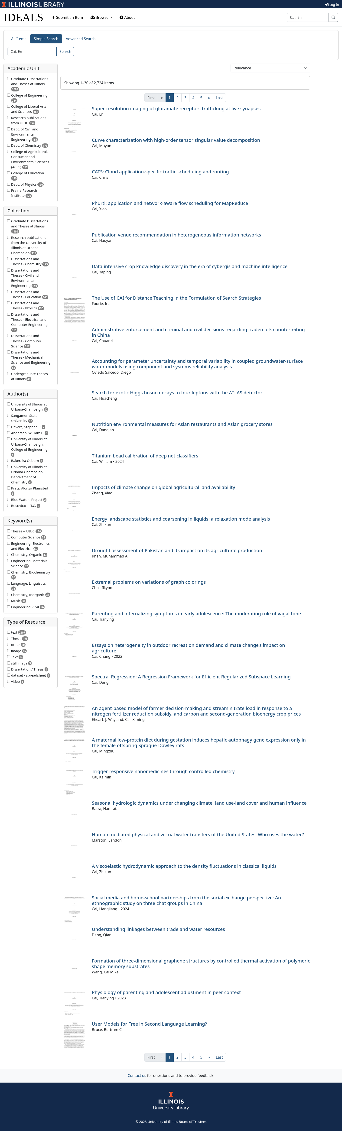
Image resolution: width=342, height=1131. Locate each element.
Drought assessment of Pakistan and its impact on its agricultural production (177, 550)
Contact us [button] (137, 1075)
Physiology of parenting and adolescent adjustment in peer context (166, 992)
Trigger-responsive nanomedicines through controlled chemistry (163, 771)
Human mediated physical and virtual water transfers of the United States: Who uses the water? (198, 834)
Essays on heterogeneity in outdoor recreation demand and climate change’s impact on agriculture (188, 648)
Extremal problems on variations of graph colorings (149, 582)
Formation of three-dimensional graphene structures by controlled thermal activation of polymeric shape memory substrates (201, 963)
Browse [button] (100, 17)
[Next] (209, 97)
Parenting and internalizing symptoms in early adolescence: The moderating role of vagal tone (196, 613)
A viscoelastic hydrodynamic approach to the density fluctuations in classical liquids (184, 866)
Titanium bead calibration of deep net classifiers (145, 456)
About (127, 17)
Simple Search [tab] (46, 38)
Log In (332, 4)
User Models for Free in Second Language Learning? (149, 1024)
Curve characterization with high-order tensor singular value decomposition (176, 140)
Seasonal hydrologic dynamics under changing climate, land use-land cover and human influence (199, 803)
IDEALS (23, 17)
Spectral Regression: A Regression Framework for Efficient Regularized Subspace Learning (191, 677)
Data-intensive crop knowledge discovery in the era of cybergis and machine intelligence (190, 266)
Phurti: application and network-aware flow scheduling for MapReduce (170, 203)
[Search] (308, 17)
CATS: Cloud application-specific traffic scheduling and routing (160, 172)
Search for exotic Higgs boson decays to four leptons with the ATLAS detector (177, 392)
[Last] (219, 97)
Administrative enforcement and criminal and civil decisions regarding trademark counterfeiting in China (198, 332)
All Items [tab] (18, 38)
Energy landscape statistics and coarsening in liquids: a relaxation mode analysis (181, 519)
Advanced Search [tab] (80, 38)
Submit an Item (67, 17)
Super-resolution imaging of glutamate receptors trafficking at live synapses (176, 108)
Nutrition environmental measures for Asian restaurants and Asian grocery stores (182, 424)
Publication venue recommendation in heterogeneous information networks (176, 235)
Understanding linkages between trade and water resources (158, 929)
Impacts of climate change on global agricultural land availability (163, 487)
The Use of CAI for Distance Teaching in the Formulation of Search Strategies (176, 298)
